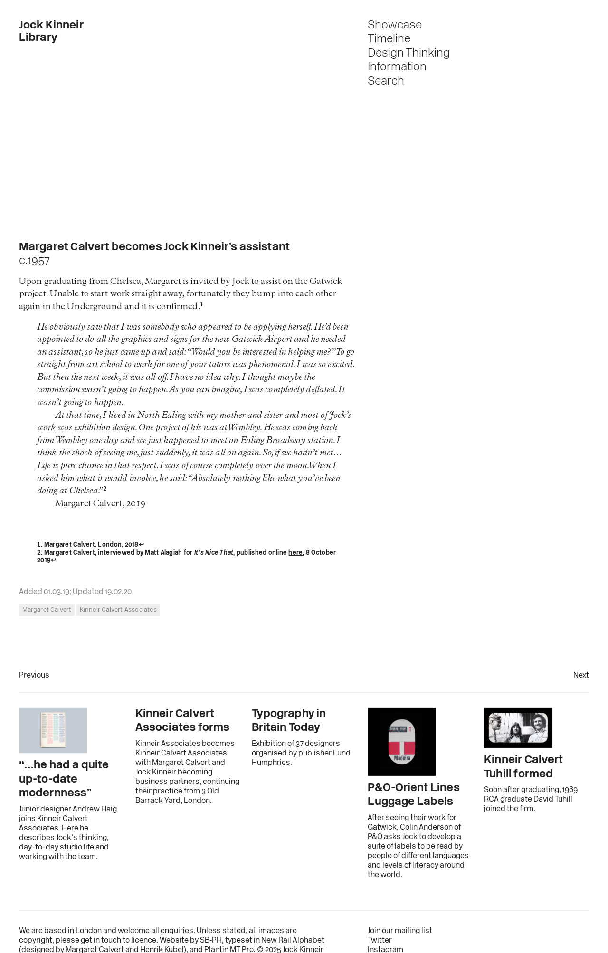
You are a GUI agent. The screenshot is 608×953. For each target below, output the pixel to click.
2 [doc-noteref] (104, 491)
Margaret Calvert (47, 610)
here (295, 553)
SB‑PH (211, 940)
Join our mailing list (400, 931)
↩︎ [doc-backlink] (141, 545)
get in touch (101, 940)
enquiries (177, 931)
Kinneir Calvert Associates (118, 610)
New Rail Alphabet (292, 940)
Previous (34, 675)
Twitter (380, 940)
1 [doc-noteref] (201, 307)
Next (581, 675)
